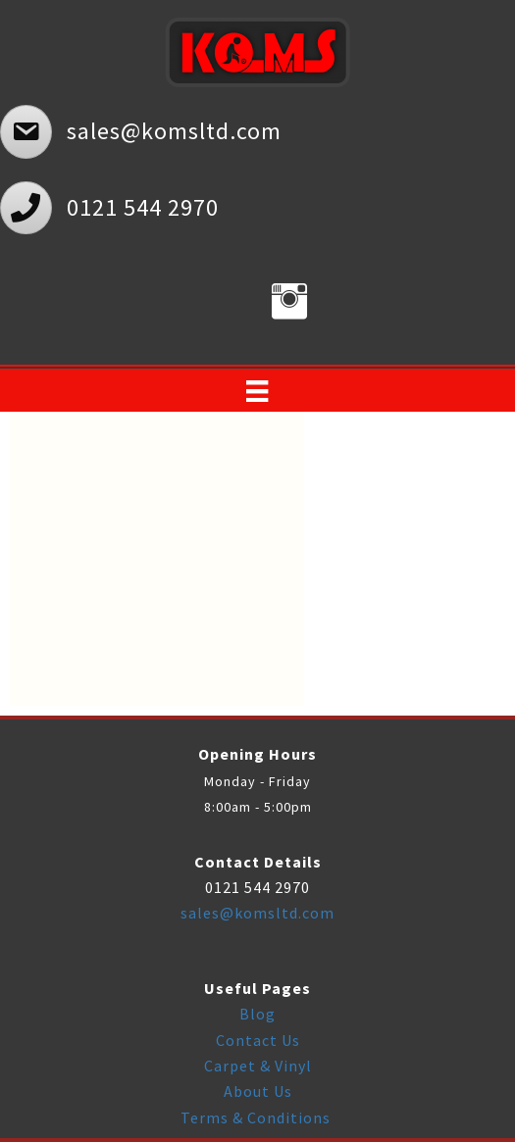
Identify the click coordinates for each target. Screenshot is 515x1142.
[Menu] (257, 391)
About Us (258, 1091)
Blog (257, 1013)
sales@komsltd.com (257, 912)
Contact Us (258, 1040)
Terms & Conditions (257, 1117)
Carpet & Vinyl (258, 1065)
